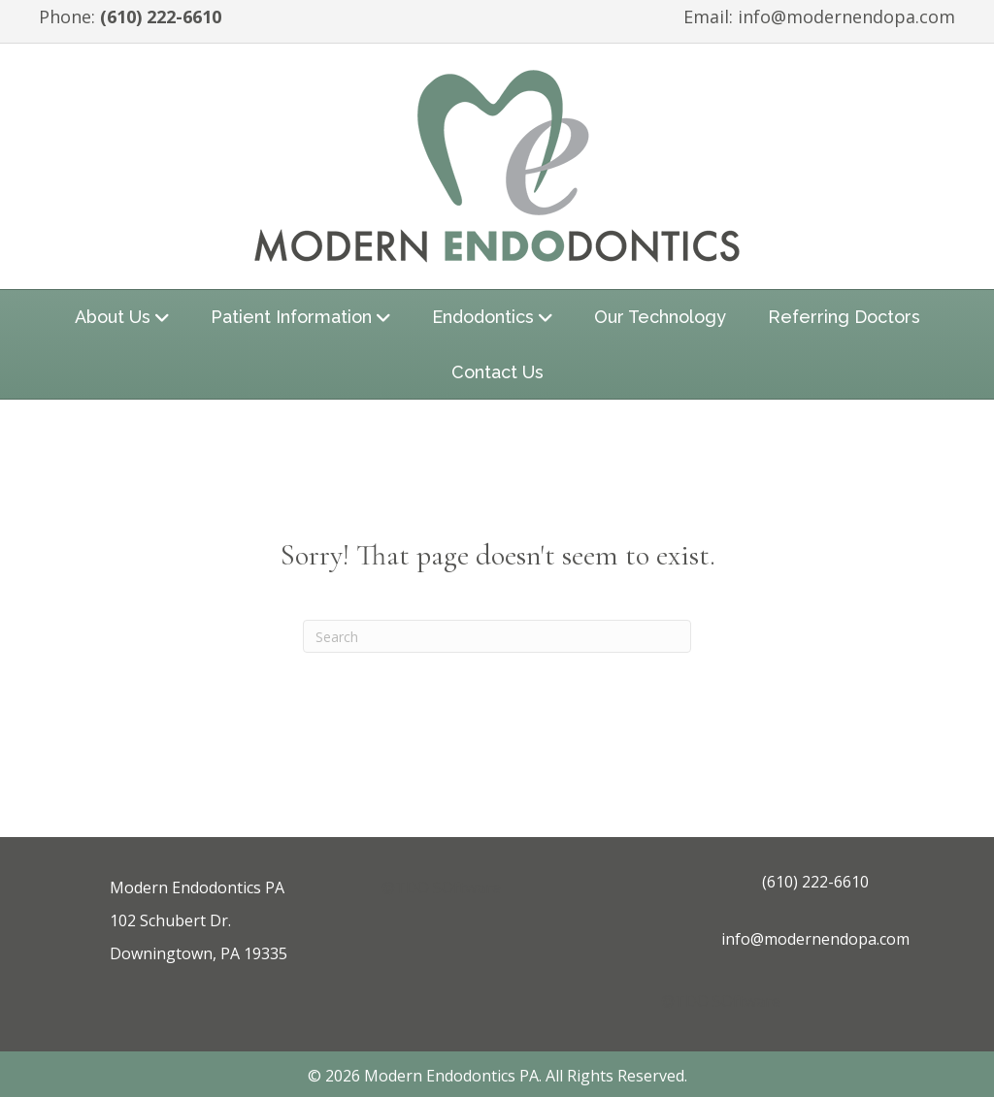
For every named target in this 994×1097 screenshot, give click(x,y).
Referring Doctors (844, 317)
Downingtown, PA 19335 (198, 953)
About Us (112, 317)
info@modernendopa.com (846, 16)
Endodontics (483, 317)
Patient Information (291, 317)
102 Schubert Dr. (170, 920)
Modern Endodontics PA (197, 887)
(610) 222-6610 (160, 16)
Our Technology (660, 317)
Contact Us (497, 372)
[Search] (497, 636)
